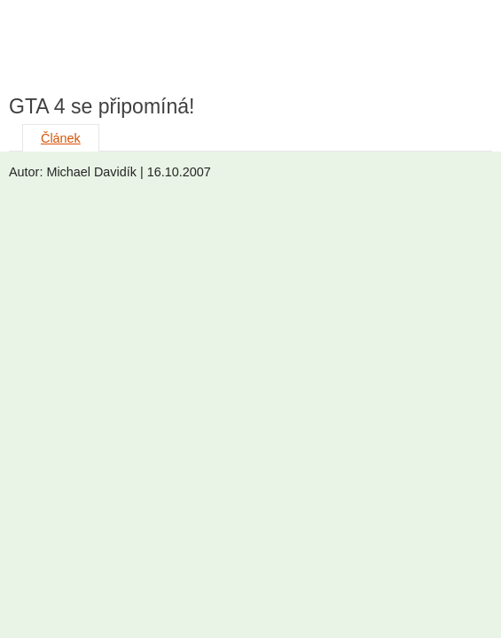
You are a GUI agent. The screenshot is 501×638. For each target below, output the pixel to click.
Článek (61, 138)
